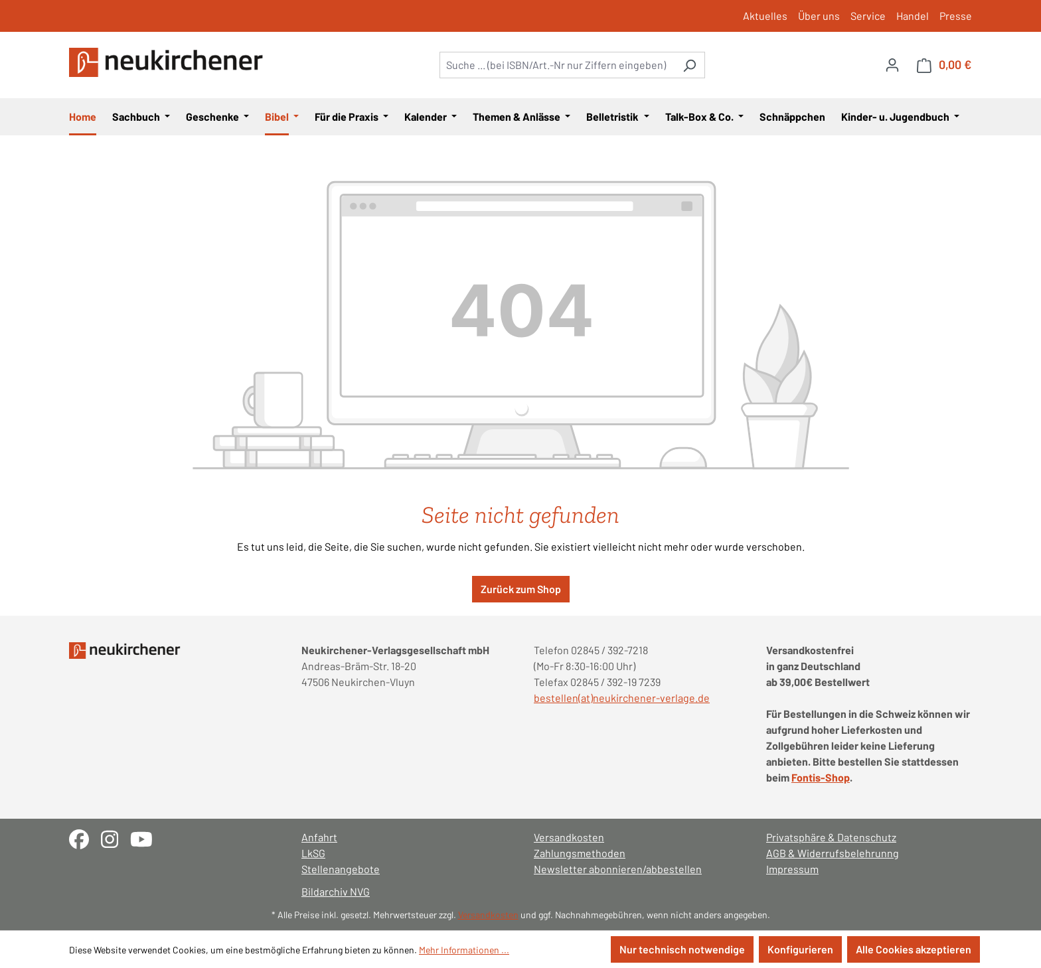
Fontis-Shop (820, 777)
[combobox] (557, 65)
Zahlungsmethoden (579, 853)
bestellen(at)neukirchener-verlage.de (622, 697)
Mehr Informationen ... (464, 949)
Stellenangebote (340, 869)
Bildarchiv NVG (335, 891)
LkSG (313, 853)
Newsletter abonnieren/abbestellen (618, 869)
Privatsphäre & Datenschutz (831, 837)
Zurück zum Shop (521, 589)
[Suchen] (689, 65)
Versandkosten (569, 837)
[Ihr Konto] (892, 64)
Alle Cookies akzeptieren (913, 949)
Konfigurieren (800, 949)
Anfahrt (319, 837)
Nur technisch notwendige (682, 949)
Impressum (792, 869)
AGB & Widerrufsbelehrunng (832, 853)
